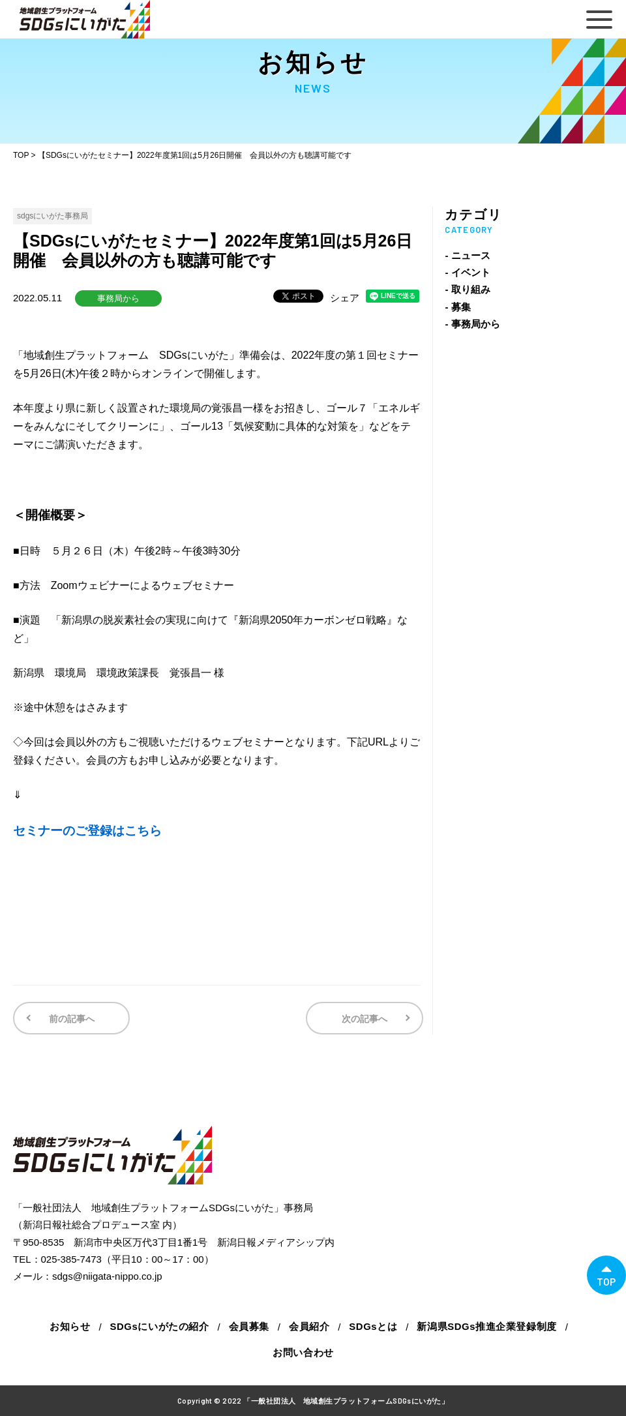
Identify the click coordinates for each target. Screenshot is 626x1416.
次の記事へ (366, 1019)
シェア (344, 297)
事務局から (118, 298)
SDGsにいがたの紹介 (159, 1326)
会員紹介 (309, 1326)
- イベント (467, 272)
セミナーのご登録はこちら (87, 830)
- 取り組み (467, 289)
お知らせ (70, 1326)
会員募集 (248, 1326)
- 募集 (457, 306)
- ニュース (467, 255)
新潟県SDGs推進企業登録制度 (487, 1326)
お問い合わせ (303, 1352)
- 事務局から (472, 323)
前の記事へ (70, 1019)
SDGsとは (373, 1326)
